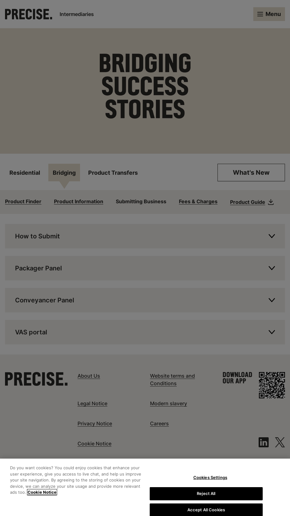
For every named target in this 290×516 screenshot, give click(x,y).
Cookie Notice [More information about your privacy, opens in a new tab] (42, 495)
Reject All (206, 496)
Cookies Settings (210, 480)
